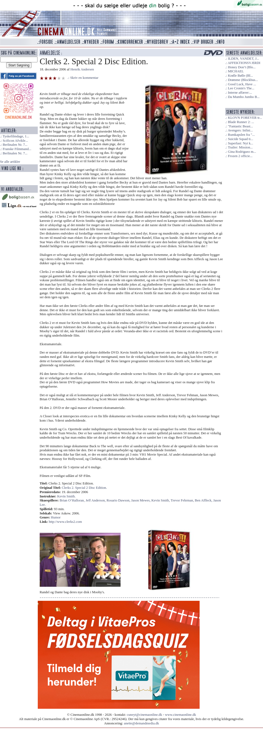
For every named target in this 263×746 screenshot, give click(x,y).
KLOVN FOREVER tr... (245, 118)
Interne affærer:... (240, 92)
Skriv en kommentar (84, 78)
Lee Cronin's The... (241, 88)
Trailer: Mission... (240, 147)
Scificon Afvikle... (15, 141)
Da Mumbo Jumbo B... (243, 97)
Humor (55, 517)
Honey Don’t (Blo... (242, 67)
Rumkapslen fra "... (241, 135)
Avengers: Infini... (240, 130)
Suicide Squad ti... (240, 139)
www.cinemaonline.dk (180, 715)
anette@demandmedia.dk (141, 723)
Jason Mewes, (141, 500)
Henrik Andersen (82, 69)
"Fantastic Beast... (240, 126)
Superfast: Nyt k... (240, 143)
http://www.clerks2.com (65, 522)
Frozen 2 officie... (240, 156)
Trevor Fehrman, (183, 500)
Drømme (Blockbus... (243, 80)
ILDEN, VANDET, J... (243, 58)
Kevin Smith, (160, 500)
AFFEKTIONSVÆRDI (244, 63)
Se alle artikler (10, 162)
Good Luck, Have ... (242, 84)
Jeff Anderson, (96, 500)
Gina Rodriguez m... (242, 152)
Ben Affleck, (204, 500)
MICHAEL (236, 71)
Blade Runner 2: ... (241, 122)
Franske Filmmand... (17, 149)
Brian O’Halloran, (73, 500)
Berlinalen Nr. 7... (15, 145)
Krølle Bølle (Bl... (240, 75)
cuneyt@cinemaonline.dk (144, 715)
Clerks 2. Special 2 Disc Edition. (84, 488)
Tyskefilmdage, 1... (16, 136)
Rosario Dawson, (119, 500)
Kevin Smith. (66, 496)
